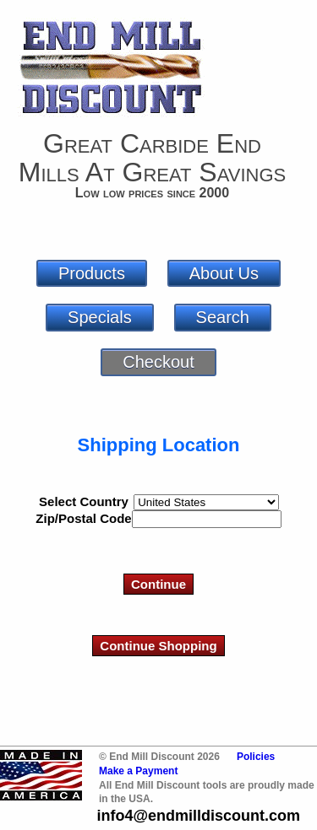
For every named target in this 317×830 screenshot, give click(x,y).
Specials (100, 317)
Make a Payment (138, 771)
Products (91, 273)
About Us (224, 273)
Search (222, 317)
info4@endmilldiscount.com (198, 815)
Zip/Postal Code (83, 518)
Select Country (83, 501)
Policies (256, 757)
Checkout (158, 362)
